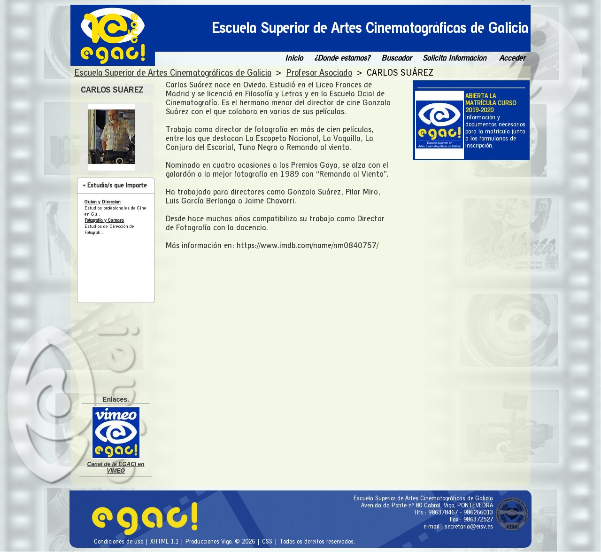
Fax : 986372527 (471, 519)
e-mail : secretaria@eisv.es (458, 526)
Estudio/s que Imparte (117, 185)
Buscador (396, 58)
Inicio (294, 58)
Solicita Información (454, 58)
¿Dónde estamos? (342, 58)
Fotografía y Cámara (104, 220)
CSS (268, 541)
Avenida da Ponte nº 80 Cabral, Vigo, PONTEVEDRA (427, 505)
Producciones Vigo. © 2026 (221, 541)
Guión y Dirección (103, 201)
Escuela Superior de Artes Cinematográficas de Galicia (423, 498)
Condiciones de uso (119, 541)
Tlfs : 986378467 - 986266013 (453, 512)
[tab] (115, 186)
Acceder (512, 58)
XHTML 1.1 (165, 541)
